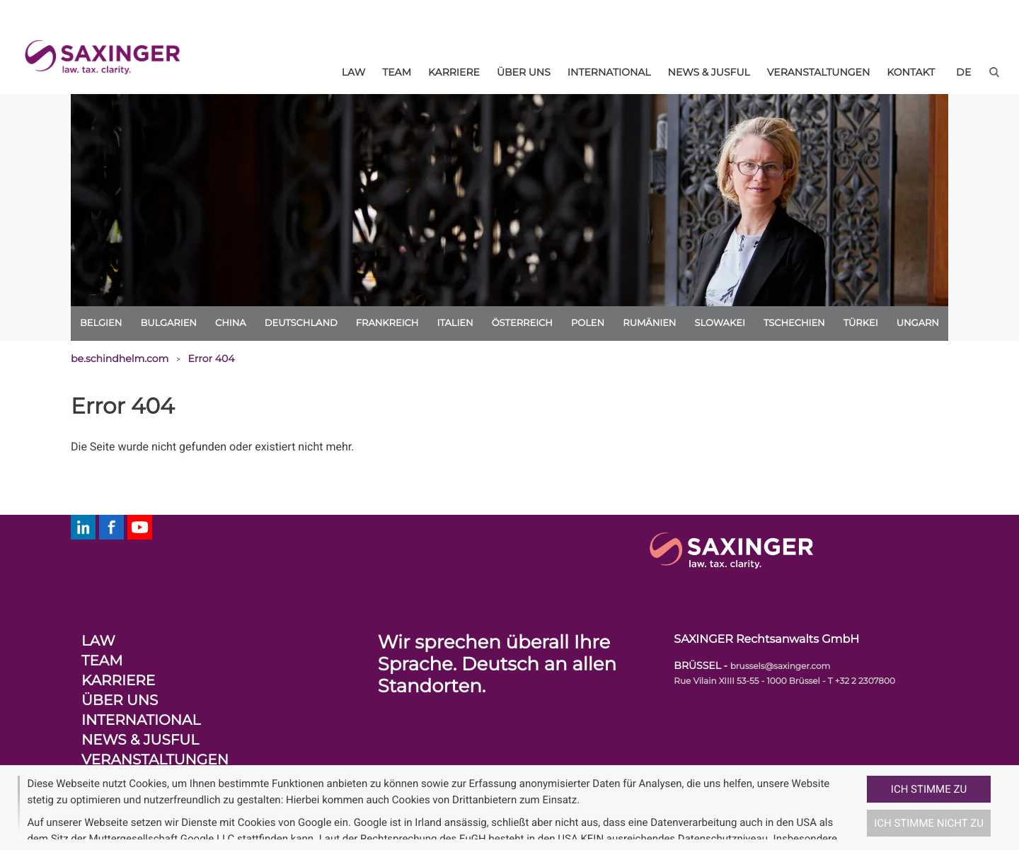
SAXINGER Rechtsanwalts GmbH (766, 639)
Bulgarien (168, 323)
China (230, 323)
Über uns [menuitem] (524, 72)
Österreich (522, 323)
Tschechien (794, 323)
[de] (963, 72)
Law (98, 641)
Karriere (118, 681)
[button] (861, 807)
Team (101, 661)
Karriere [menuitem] (454, 72)
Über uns (119, 700)
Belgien (101, 323)
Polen (587, 323)
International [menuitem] (609, 72)
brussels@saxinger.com (780, 666)
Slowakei (720, 323)
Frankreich (387, 323)
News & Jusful (140, 740)
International (140, 720)
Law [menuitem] (353, 72)
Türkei (861, 323)
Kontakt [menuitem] (911, 72)
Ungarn (918, 323)
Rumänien (649, 323)
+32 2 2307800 (865, 681)
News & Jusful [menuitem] (709, 72)
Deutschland (301, 323)
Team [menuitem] (396, 72)
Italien (455, 323)
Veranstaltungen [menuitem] (818, 72)
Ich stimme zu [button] (929, 789)
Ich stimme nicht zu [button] (929, 823)
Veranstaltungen (155, 760)
